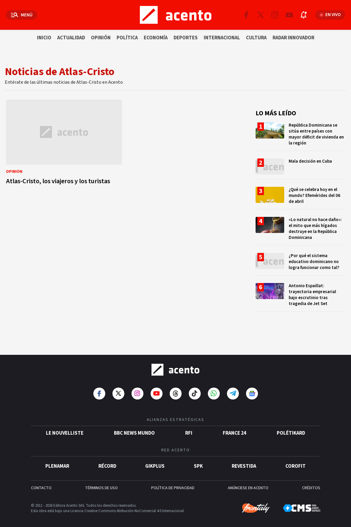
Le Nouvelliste (65, 428)
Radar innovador (293, 37)
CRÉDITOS (311, 483)
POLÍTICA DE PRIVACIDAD (172, 483)
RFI (188, 428)
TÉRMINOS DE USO (101, 483)
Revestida (244, 461)
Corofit (295, 461)
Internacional (222, 37)
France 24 (234, 428)
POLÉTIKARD (291, 428)
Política (127, 37)
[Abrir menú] (21, 15)
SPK (198, 461)
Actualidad (71, 37)
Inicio (44, 37)
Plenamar (57, 461)
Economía (156, 37)
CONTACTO (41, 483)
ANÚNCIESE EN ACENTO (248, 483)
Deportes (186, 37)
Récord (107, 461)
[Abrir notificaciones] (303, 15)
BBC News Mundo (134, 428)
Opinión (101, 37)
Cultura (256, 37)
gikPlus (155, 461)
